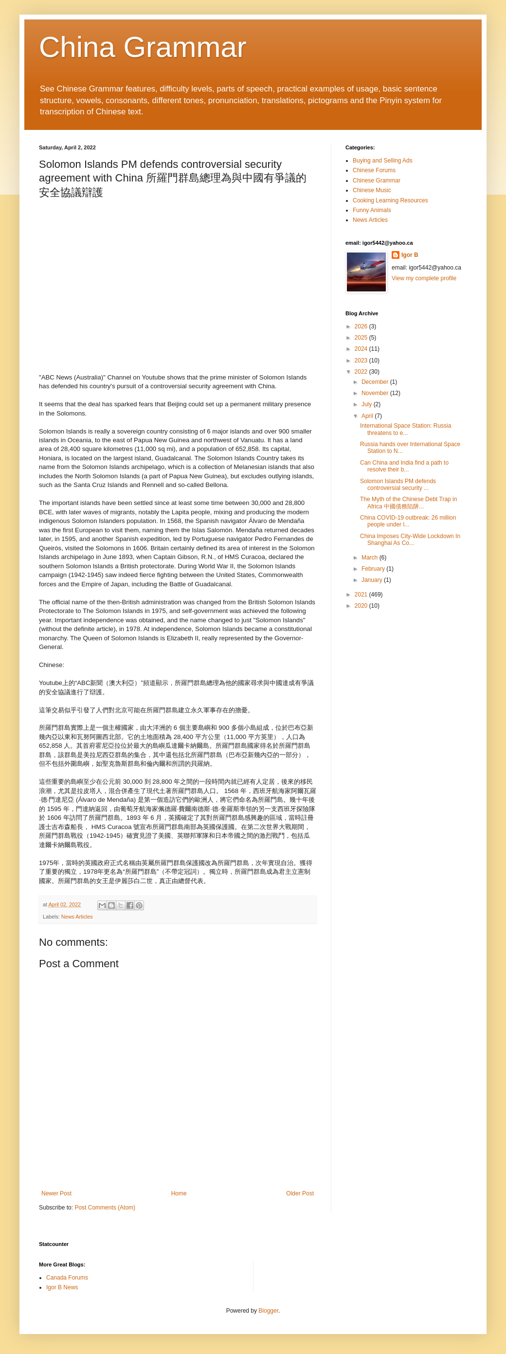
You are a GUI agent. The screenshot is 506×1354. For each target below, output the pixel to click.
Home (179, 1193)
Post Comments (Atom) (104, 1207)
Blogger (268, 1310)
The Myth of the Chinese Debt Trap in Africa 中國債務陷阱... (408, 502)
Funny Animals (372, 210)
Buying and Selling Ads (383, 160)
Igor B (409, 255)
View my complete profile (424, 278)
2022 (362, 371)
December (375, 382)
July (367, 404)
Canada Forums (67, 1277)
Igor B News (62, 1287)
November (375, 393)
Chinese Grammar (376, 180)
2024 (362, 348)
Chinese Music (372, 190)
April (368, 416)
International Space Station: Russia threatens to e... (405, 429)
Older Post (300, 1193)
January (372, 580)
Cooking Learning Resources (390, 200)
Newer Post (56, 1193)
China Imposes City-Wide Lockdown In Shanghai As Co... (410, 539)
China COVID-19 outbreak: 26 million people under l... (408, 521)
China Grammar (143, 47)
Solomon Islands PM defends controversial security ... (398, 484)
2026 (362, 326)
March (370, 557)
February (373, 568)
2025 (362, 337)
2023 (362, 360)
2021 (362, 594)
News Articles (77, 917)
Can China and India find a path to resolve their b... (404, 466)
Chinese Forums (374, 170)
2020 (362, 605)
